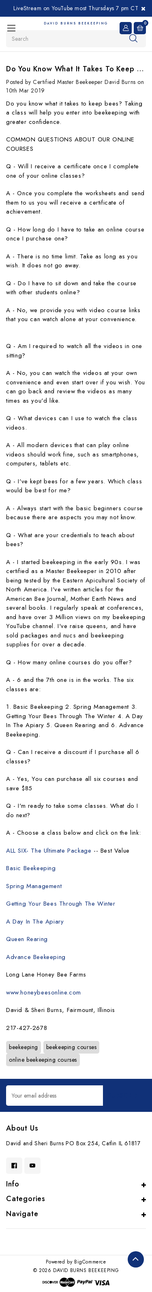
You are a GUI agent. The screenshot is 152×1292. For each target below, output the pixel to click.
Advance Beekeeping (36, 956)
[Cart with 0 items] (140, 28)
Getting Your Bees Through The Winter (61, 903)
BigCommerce (90, 1262)
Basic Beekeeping (31, 868)
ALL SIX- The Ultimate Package (48, 850)
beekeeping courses (71, 1047)
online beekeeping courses (43, 1060)
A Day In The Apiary (35, 921)
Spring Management (34, 886)
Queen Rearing (27, 939)
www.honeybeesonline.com (43, 992)
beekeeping (23, 1047)
